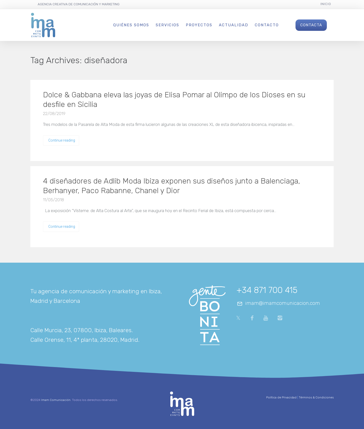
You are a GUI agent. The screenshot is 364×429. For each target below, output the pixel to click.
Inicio (326, 4)
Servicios (167, 25)
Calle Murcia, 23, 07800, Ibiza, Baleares (80, 330)
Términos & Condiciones (316, 397)
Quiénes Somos (131, 25)
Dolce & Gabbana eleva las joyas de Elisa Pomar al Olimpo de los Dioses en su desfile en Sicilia (174, 99)
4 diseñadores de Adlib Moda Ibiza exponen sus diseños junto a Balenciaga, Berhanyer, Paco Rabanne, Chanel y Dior (171, 185)
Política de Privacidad (281, 397)
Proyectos (199, 25)
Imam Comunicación (56, 400)
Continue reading (61, 140)
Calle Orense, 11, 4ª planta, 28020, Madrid (84, 339)
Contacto (267, 25)
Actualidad (233, 25)
